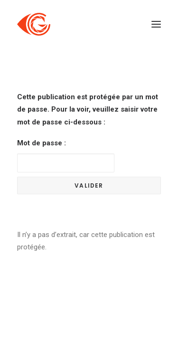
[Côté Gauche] (33, 24)
